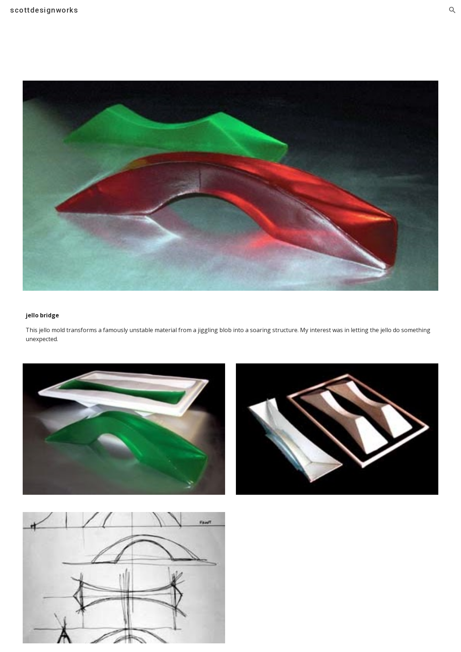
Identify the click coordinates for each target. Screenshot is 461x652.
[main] (230, 327)
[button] (452, 10)
